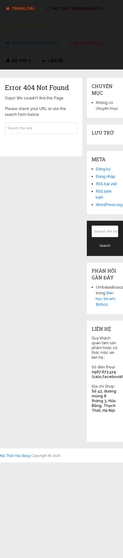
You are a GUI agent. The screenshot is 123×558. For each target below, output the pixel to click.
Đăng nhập (105, 176)
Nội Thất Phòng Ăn (28, 26)
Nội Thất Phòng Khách (73, 8)
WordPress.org (109, 204)
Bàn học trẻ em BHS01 (105, 299)
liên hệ (52, 60)
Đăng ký (103, 169)
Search (41, 142)
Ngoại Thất (84, 43)
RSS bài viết (106, 184)
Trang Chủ (20, 8)
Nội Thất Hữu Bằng (15, 456)
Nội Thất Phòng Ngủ (30, 43)
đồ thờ (16, 60)
